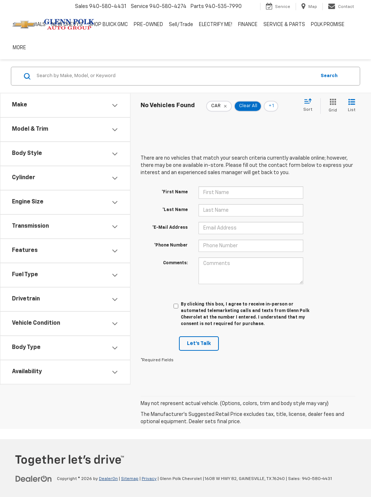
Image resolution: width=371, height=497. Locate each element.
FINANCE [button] (248, 24)
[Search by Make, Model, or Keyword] (175, 76)
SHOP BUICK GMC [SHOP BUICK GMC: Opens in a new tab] (108, 24)
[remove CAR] (219, 106)
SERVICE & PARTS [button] (284, 24)
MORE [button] (19, 47)
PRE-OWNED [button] (148, 24)
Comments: (175, 263)
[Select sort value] (310, 105)
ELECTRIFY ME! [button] (215, 24)
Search (329, 75)
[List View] (351, 106)
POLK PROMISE (328, 24)
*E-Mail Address (170, 228)
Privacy (149, 479)
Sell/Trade (181, 24)
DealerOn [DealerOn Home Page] (108, 479)
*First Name (175, 192)
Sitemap (129, 479)
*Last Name (175, 210)
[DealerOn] (33, 478)
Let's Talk (199, 343)
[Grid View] (331, 106)
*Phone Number (171, 245)
